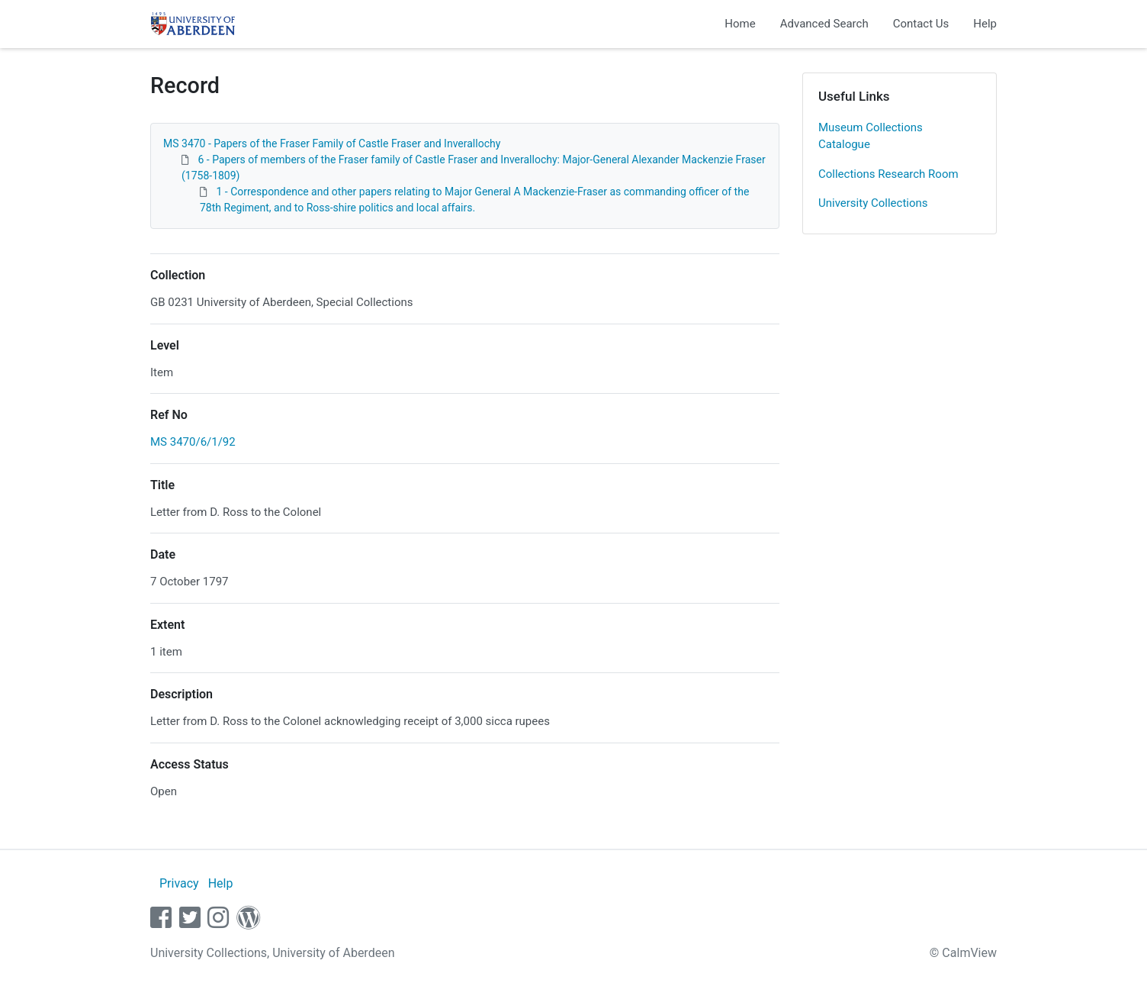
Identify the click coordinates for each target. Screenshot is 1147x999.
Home (740, 24)
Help (985, 24)
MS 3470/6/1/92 (193, 442)
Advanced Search (824, 24)
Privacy (179, 883)
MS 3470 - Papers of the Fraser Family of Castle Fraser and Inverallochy (331, 143)
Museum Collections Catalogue (870, 136)
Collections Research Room (888, 174)
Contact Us (921, 24)
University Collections (873, 203)
